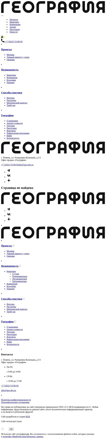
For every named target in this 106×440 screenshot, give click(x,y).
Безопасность (13, 138)
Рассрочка (11, 100)
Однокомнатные (19, 276)
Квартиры (14, 22)
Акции (13, 27)
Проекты (14, 19)
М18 (28, 416)
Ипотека (10, 98)
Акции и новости (15, 123)
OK (11, 429)
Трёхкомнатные (19, 281)
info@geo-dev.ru (25, 165)
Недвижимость (10, 69)
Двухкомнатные (19, 279)
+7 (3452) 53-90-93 (9, 165)
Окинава (11, 59)
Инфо (9, 135)
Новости (14, 32)
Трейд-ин (11, 105)
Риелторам (15, 29)
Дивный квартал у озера (18, 57)
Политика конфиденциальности (16, 400)
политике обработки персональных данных (23, 436)
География (7, 115)
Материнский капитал (17, 103)
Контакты (11, 131)
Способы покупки (11, 92)
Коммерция (15, 24)
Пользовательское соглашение (15, 402)
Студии (15, 274)
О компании (12, 121)
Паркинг (11, 82)
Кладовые (11, 80)
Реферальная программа (18, 133)
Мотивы (10, 55)
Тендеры (11, 126)
